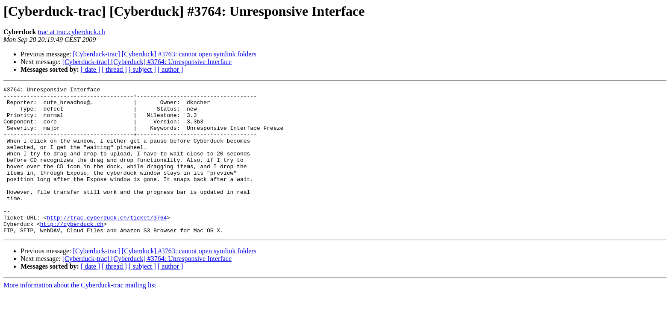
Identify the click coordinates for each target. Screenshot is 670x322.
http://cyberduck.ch (71, 252)
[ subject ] (142, 69)
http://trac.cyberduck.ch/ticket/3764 (107, 244)
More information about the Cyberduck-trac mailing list (79, 314)
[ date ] (90, 69)
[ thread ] (114, 69)
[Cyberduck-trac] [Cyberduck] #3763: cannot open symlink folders (164, 54)
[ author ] (170, 69)
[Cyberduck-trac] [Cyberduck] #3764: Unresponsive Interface (147, 61)
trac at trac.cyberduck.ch (71, 31)
